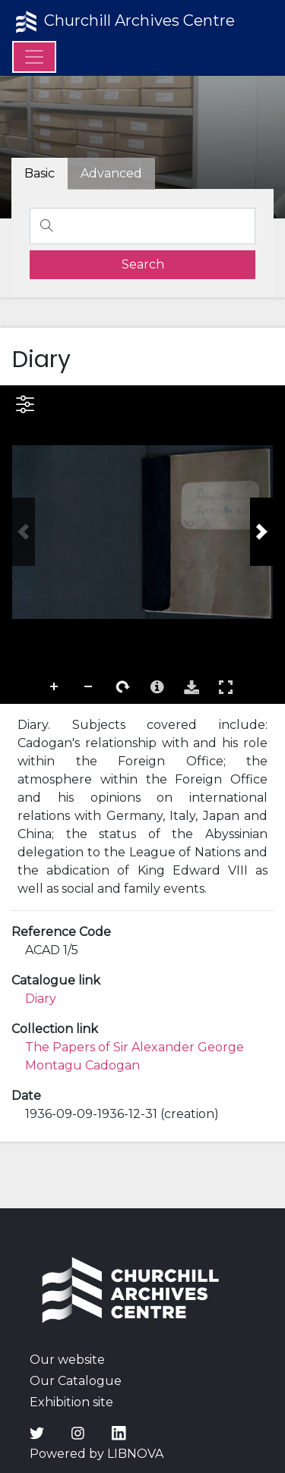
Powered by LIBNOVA (96, 1453)
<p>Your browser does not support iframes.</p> (142, 544)
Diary (40, 998)
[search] (142, 264)
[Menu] (34, 57)
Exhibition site (71, 1402)
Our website (67, 1359)
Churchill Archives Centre (123, 22)
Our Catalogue (76, 1381)
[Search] (142, 226)
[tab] (111, 174)
